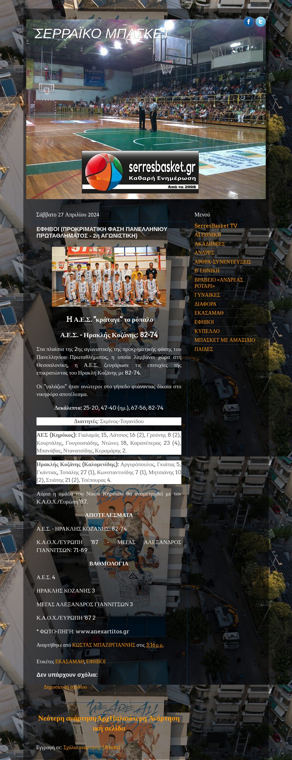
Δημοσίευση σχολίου (65, 687)
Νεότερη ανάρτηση (67, 718)
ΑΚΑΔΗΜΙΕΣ (209, 244)
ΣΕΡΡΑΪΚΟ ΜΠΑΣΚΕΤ (103, 33)
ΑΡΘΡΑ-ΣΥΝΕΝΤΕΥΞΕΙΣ (222, 262)
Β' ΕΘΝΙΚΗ (207, 271)
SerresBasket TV (215, 226)
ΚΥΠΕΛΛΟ (207, 331)
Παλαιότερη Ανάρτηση (145, 718)
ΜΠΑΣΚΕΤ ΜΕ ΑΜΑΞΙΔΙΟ (224, 340)
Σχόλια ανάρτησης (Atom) (91, 747)
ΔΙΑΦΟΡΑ (205, 304)
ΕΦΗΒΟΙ (96, 661)
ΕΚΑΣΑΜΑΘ (69, 661)
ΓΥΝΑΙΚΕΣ (207, 295)
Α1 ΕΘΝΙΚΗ (207, 235)
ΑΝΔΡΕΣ (204, 253)
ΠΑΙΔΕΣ (203, 349)
